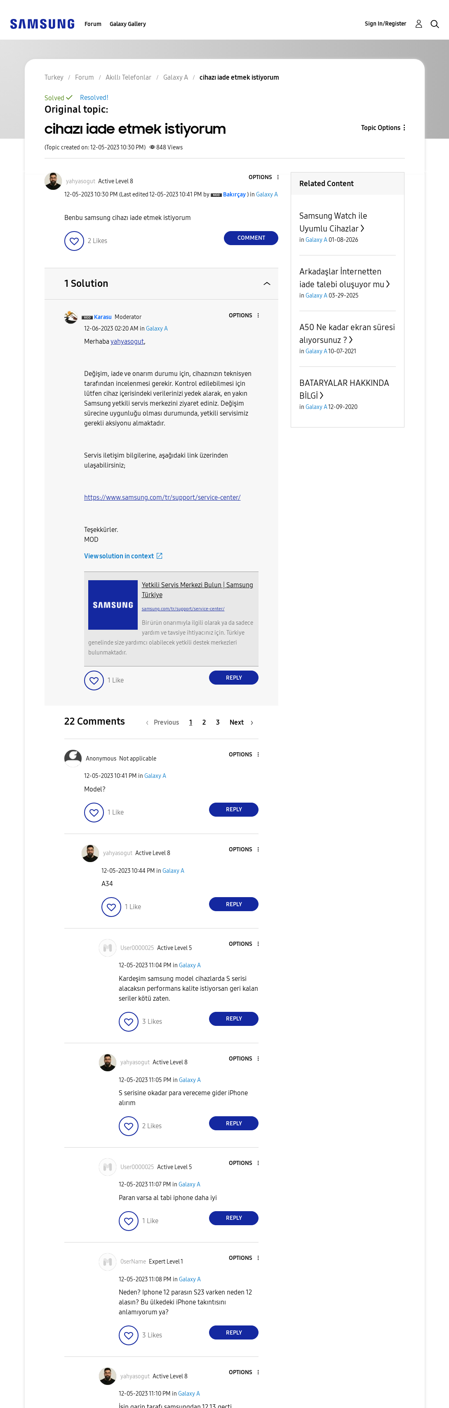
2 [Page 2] (204, 722)
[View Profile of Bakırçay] (234, 194)
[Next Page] (241, 722)
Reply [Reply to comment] (234, 677)
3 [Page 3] (218, 722)
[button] (264, 178)
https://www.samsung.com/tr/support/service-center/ (162, 497)
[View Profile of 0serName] (133, 1261)
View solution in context (119, 556)
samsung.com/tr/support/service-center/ (183, 609)
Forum (93, 24)
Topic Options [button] (380, 128)
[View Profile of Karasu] (103, 317)
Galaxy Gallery (128, 24)
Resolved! (94, 98)
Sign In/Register (386, 23)
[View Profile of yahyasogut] (80, 181)
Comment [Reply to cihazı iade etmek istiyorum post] (251, 237)
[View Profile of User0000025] (137, 948)
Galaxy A (267, 194)
